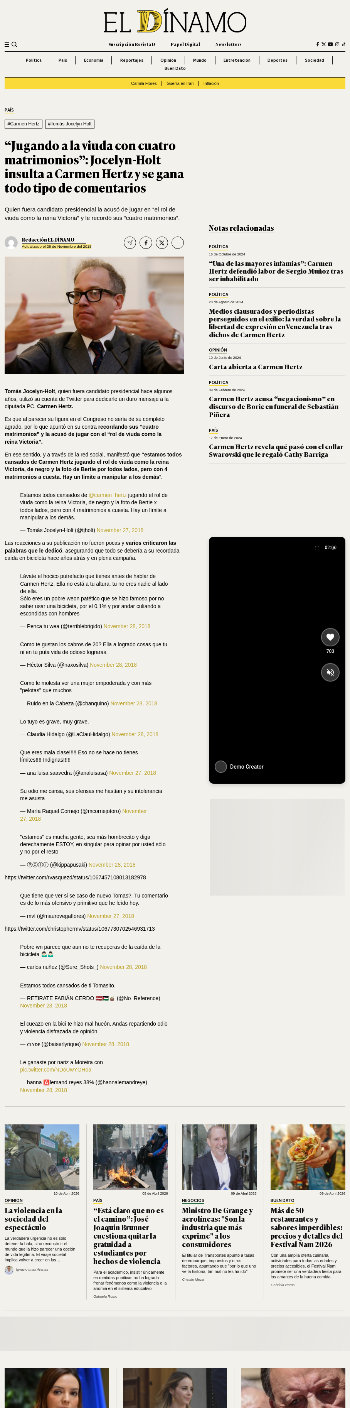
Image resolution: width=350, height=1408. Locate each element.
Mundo (200, 60)
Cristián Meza (193, 1279)
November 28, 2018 (127, 626)
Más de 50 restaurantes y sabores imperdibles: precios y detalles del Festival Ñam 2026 (307, 1227)
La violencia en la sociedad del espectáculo (33, 1218)
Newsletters (228, 44)
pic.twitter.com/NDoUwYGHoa (55, 1070)
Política (34, 60)
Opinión (168, 60)
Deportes (278, 60)
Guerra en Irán (180, 83)
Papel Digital (185, 44)
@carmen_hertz (108, 495)
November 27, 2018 (120, 530)
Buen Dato (175, 68)
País (63, 60)
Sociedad (314, 60)
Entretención (237, 60)
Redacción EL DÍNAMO (48, 239)
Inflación (211, 83)
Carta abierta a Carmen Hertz (256, 366)
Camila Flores (143, 83)
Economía (93, 60)
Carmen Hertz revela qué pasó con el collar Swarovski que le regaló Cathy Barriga (276, 450)
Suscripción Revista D (131, 44)
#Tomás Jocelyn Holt (69, 124)
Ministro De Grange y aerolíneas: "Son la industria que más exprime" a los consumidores (217, 1227)
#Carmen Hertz (23, 124)
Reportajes (131, 60)
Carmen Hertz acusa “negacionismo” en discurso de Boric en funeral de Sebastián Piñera (273, 406)
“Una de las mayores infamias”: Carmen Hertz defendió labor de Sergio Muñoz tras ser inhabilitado (276, 271)
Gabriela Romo (105, 1296)
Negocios (193, 1200)
